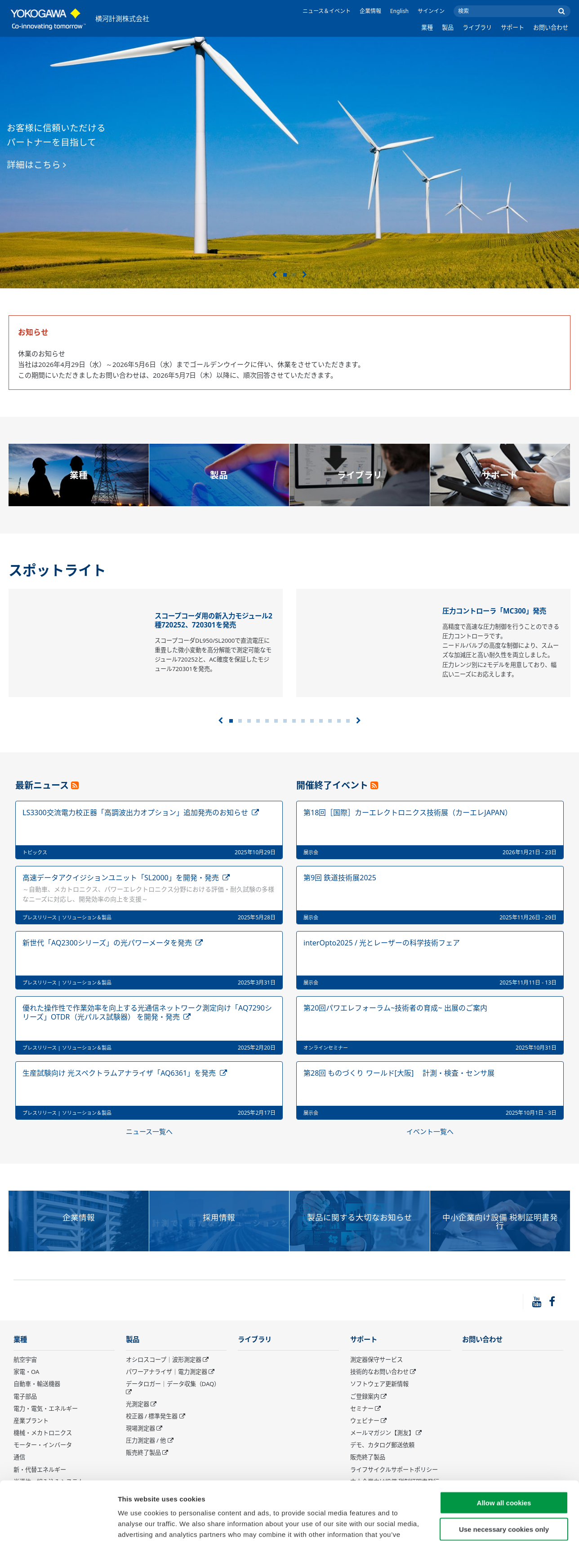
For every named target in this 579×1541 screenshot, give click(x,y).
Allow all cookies (504, 1444)
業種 (427, 27)
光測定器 (137, 1404)
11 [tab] (320, 720)
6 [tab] (276, 720)
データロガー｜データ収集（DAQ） (173, 1384)
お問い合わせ (550, 27)
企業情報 (370, 11)
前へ (274, 274)
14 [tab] (347, 720)
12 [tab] (329, 720)
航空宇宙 (25, 1360)
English (399, 11)
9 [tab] (302, 720)
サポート (512, 27)
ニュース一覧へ (149, 1131)
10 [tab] (311, 720)
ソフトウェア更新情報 (379, 1384)
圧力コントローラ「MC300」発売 (494, 611)
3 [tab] (249, 720)
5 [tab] (267, 720)
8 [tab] (294, 720)
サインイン (431, 11)
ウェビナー (364, 1421)
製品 (448, 27)
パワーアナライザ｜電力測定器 (166, 1372)
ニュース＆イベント (327, 11)
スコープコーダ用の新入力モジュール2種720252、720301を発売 (213, 620)
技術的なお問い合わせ (379, 1372)
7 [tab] (285, 720)
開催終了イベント (332, 785)
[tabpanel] (289, 162)
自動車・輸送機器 (36, 1384)
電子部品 (25, 1396)
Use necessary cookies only (504, 1471)
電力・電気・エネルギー (45, 1408)
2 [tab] (294, 274)
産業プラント (31, 1421)
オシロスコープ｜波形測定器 (163, 1360)
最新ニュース (42, 785)
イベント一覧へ (430, 1131)
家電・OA (26, 1372)
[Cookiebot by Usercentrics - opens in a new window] (58, 1523)
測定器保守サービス (376, 1360)
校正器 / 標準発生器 (152, 1416)
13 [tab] (338, 720)
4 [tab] (258, 720)
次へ (304, 274)
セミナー (362, 1408)
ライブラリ (477, 27)
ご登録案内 (364, 1396)
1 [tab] (285, 274)
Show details (472, 1523)
